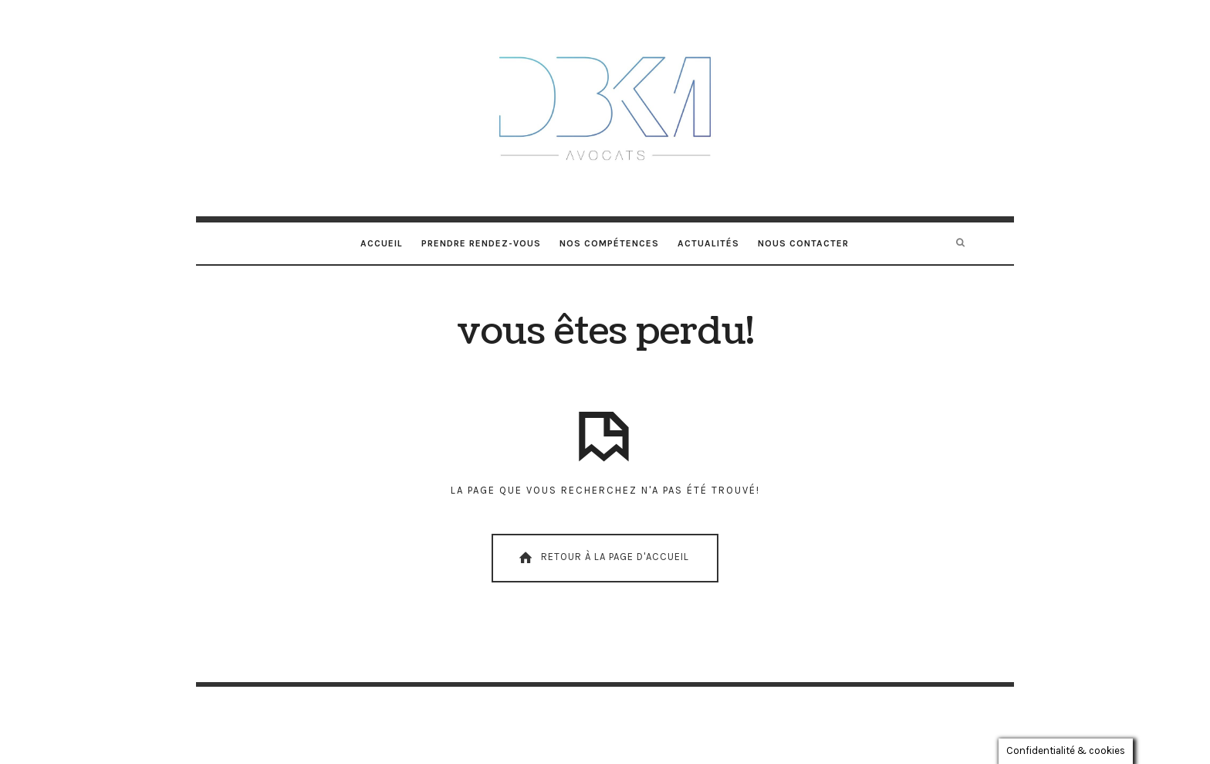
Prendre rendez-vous (481, 243)
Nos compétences (609, 243)
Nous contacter (803, 243)
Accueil (381, 243)
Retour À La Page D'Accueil (602, 557)
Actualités (708, 243)
